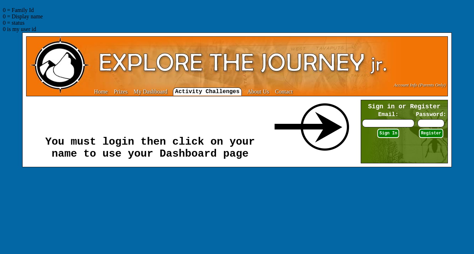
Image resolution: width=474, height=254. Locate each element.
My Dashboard (151, 92)
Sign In (388, 133)
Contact (284, 92)
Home (101, 92)
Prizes (120, 92)
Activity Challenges (207, 92)
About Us (258, 92)
